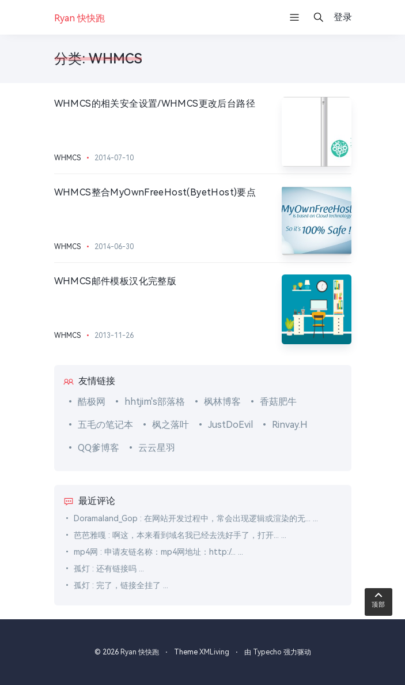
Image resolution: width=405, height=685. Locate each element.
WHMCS (67, 158)
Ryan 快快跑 (139, 652)
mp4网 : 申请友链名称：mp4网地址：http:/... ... (158, 551)
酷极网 (91, 401)
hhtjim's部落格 (154, 401)
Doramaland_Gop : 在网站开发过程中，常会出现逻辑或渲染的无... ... (196, 518)
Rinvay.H (290, 424)
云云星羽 (156, 447)
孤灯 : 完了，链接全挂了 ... (121, 585)
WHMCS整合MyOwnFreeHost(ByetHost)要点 (155, 192)
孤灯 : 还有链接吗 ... (109, 568)
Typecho (267, 652)
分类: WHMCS (98, 59)
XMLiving (214, 652)
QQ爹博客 (98, 447)
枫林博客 (222, 401)
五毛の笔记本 (105, 424)
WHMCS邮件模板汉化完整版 (115, 281)
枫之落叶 (170, 424)
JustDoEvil (230, 424)
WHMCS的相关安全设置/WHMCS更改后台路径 (155, 103)
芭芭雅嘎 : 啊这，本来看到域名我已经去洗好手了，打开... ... (180, 535)
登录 (343, 17)
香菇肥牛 (278, 401)
